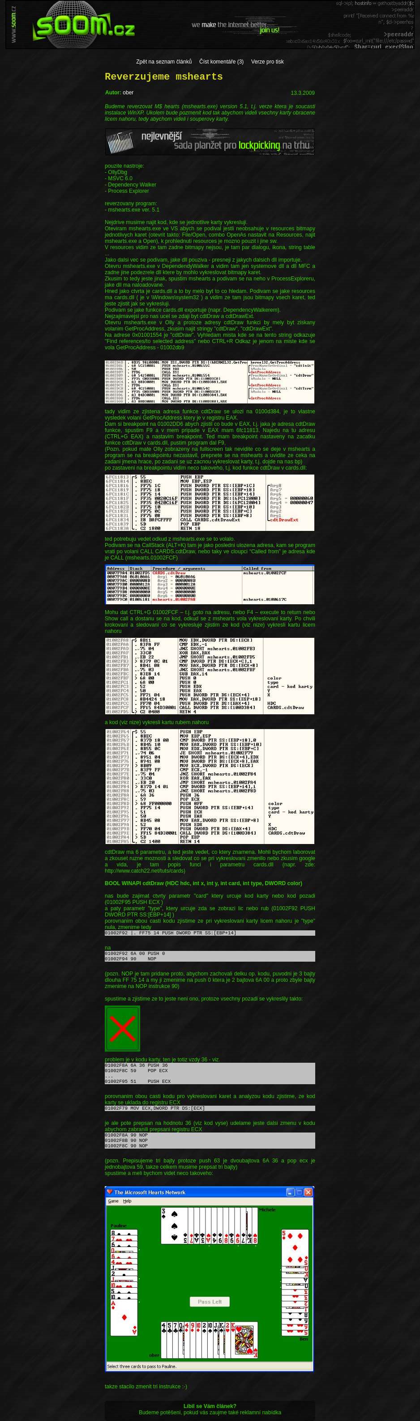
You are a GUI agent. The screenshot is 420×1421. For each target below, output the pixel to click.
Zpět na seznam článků (164, 62)
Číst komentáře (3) (221, 62)
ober (128, 92)
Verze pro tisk (267, 62)
